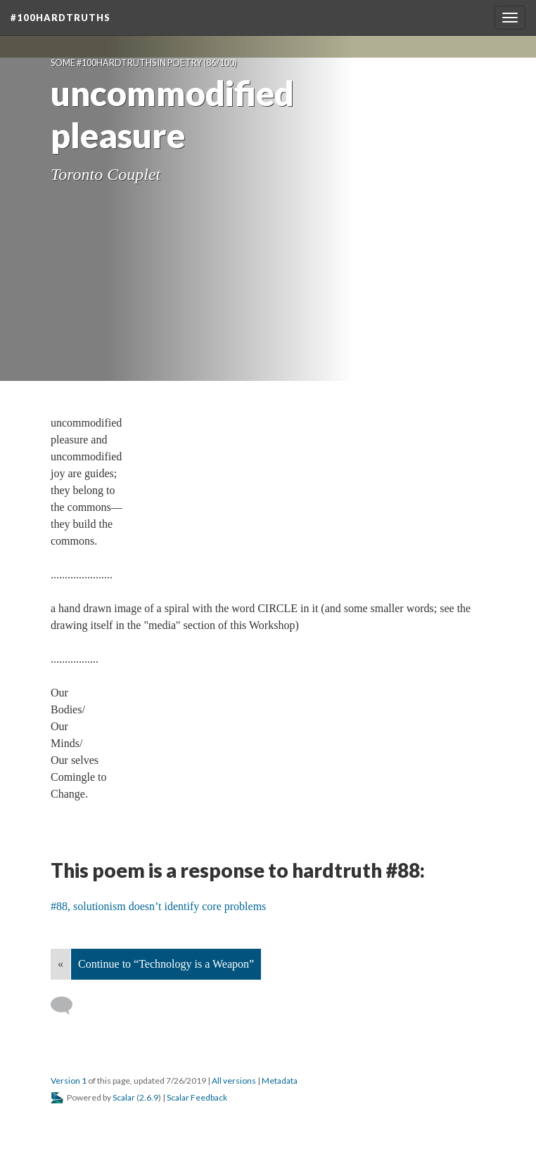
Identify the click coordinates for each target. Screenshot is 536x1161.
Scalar (124, 1097)
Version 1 (69, 1080)
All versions (234, 1080)
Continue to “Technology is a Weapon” (166, 964)
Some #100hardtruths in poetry (126, 63)
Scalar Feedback (197, 1097)
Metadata (280, 1080)
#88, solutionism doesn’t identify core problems (158, 906)
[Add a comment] (68, 1006)
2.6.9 (148, 1097)
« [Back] (60, 964)
